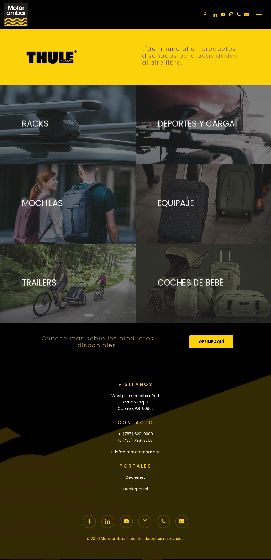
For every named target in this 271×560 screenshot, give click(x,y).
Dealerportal (135, 489)
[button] (259, 14)
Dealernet (135, 477)
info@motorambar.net (137, 452)
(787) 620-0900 (138, 434)
